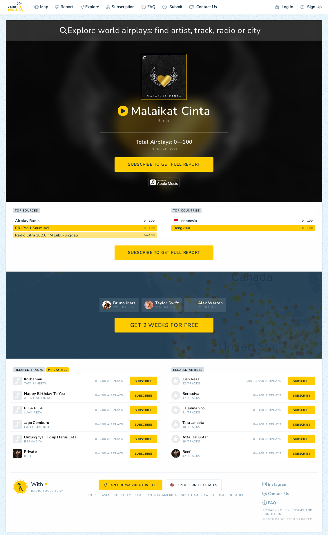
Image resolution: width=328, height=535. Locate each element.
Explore (89, 7)
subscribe (143, 381)
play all (57, 370)
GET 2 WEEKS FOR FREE (164, 325)
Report (64, 7)
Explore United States (193, 485)
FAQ (148, 7)
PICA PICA (33, 408)
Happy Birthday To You (44, 393)
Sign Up (311, 7)
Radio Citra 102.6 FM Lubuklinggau (46, 235)
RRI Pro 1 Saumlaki (32, 228)
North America (127, 495)
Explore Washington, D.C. (130, 485)
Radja (163, 121)
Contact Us (203, 7)
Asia (105, 495)
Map (41, 7)
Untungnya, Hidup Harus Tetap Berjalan (59, 437)
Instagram (275, 484)
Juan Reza (33, 412)
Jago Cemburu (36, 422)
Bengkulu (181, 228)
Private (30, 451)
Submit (172, 7)
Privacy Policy (276, 510)
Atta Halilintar (38, 398)
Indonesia (188, 220)
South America (194, 495)
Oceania (236, 495)
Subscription (120, 7)
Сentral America (161, 495)
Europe (91, 495)
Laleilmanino (36, 427)
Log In (284, 7)
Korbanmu (33, 379)
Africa (218, 495)
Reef (28, 456)
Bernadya (33, 441)
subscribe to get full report (164, 164)
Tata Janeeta (35, 383)
